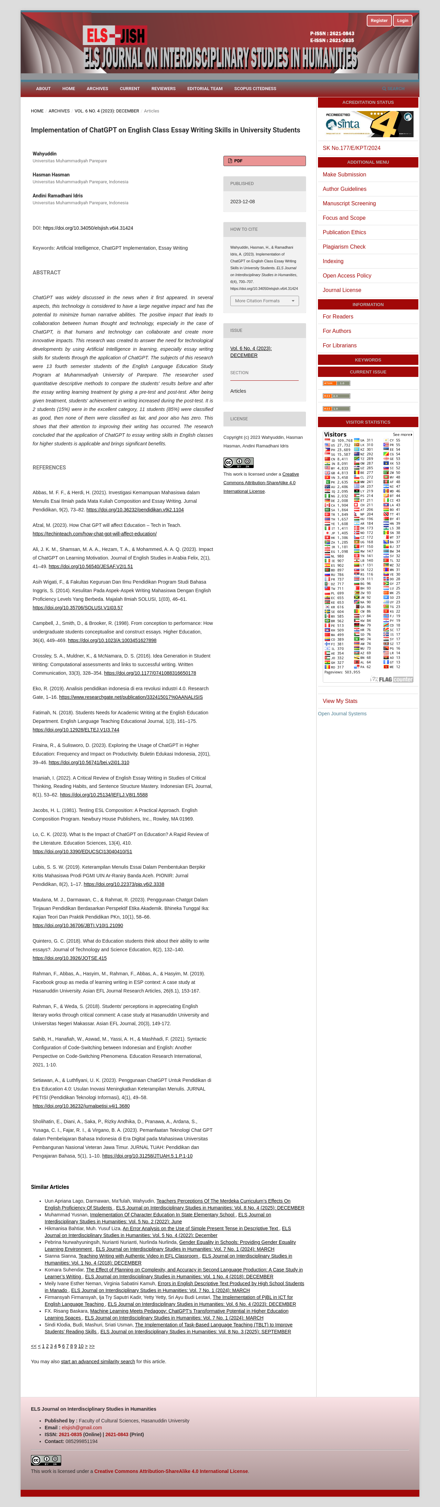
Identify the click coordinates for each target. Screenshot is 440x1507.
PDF (237, 160)
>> (92, 1346)
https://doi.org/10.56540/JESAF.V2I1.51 (91, 566)
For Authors (337, 331)
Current (130, 88)
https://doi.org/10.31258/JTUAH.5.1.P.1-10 (147, 1156)
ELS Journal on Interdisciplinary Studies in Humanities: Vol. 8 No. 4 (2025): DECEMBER (210, 1208)
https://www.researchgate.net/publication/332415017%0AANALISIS (131, 697)
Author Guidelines (344, 189)
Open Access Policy (347, 276)
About (43, 88)
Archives (97, 88)
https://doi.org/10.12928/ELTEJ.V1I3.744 (76, 730)
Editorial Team (205, 88)
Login (402, 20)
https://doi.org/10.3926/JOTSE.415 (70, 958)
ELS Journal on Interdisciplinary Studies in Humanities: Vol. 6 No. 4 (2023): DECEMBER (202, 1304)
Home (69, 88)
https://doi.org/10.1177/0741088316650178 (150, 673)
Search (393, 88)
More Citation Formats (257, 300)
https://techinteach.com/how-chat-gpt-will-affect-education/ (95, 533)
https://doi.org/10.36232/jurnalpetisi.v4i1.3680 (81, 1106)
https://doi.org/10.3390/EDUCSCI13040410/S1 (82, 851)
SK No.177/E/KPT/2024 (352, 148)
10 (81, 1346)
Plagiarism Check (344, 247)
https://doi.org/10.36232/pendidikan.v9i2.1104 (135, 509)
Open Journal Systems (342, 713)
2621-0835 (70, 1434)
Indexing (333, 261)
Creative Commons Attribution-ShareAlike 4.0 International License (261, 482)
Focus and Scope (344, 218)
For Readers (338, 316)
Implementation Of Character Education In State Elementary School (162, 1214)
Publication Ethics (344, 232)
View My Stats (340, 701)
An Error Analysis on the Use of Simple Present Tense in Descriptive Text (201, 1228)
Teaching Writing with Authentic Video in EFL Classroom (139, 1256)
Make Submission (344, 174)
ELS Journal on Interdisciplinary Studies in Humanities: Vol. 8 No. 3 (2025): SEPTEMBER (195, 1331)
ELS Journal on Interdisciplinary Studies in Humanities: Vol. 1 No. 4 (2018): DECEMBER (179, 1276)
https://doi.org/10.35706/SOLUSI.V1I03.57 (78, 607)
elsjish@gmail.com (82, 1427)
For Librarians (340, 345)
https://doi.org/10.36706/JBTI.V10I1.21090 (78, 925)
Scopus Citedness (255, 88)
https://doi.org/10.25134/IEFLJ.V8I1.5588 (103, 795)
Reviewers (164, 88)
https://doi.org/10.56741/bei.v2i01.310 (89, 762)
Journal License (342, 290)
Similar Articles (50, 1187)
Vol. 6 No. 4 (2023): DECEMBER (107, 110)
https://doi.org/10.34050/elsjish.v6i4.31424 (88, 228)
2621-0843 (117, 1434)
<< (33, 1346)
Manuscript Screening (349, 203)
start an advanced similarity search (98, 1361)
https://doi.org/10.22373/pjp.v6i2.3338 (124, 884)
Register (379, 20)
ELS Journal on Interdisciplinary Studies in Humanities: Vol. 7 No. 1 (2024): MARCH (185, 1249)
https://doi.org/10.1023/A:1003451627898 (112, 640)
